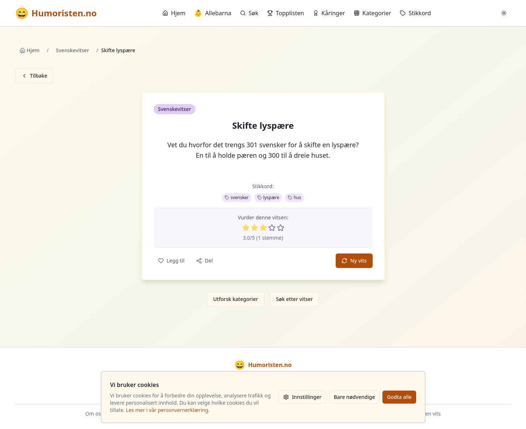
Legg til (171, 260)
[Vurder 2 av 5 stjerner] (254, 228)
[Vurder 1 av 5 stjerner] (246, 228)
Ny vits (353, 260)
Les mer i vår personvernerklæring (167, 410)
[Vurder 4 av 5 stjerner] (272, 228)
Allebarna (212, 13)
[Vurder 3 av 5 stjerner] (263, 228)
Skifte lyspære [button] (263, 125)
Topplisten (285, 13)
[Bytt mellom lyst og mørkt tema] (504, 13)
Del (204, 260)
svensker (237, 197)
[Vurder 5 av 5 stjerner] (281, 228)
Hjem (174, 13)
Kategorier (373, 13)
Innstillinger (302, 396)
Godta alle (399, 396)
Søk (249, 13)
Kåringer (329, 13)
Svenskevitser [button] (174, 109)
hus (294, 197)
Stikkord (415, 13)
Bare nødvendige (354, 396)
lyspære (268, 197)
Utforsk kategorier (235, 299)
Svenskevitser (72, 50)
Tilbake (34, 75)
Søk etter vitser (294, 299)
